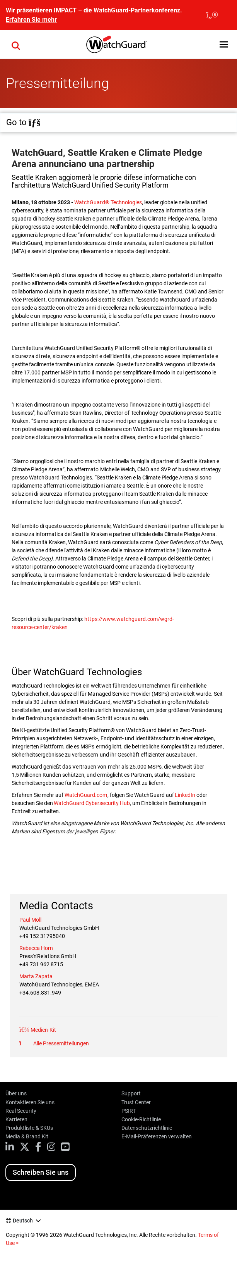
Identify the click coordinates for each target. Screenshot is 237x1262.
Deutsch (23, 1220)
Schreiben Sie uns (40, 1172)
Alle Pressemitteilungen (60, 1043)
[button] (16, 44)
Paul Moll (30, 920)
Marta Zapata (36, 976)
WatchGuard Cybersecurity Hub (92, 803)
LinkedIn (184, 795)
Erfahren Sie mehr (31, 19)
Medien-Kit (42, 1030)
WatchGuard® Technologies (108, 202)
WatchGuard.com (86, 795)
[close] (212, 15)
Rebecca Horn (36, 948)
